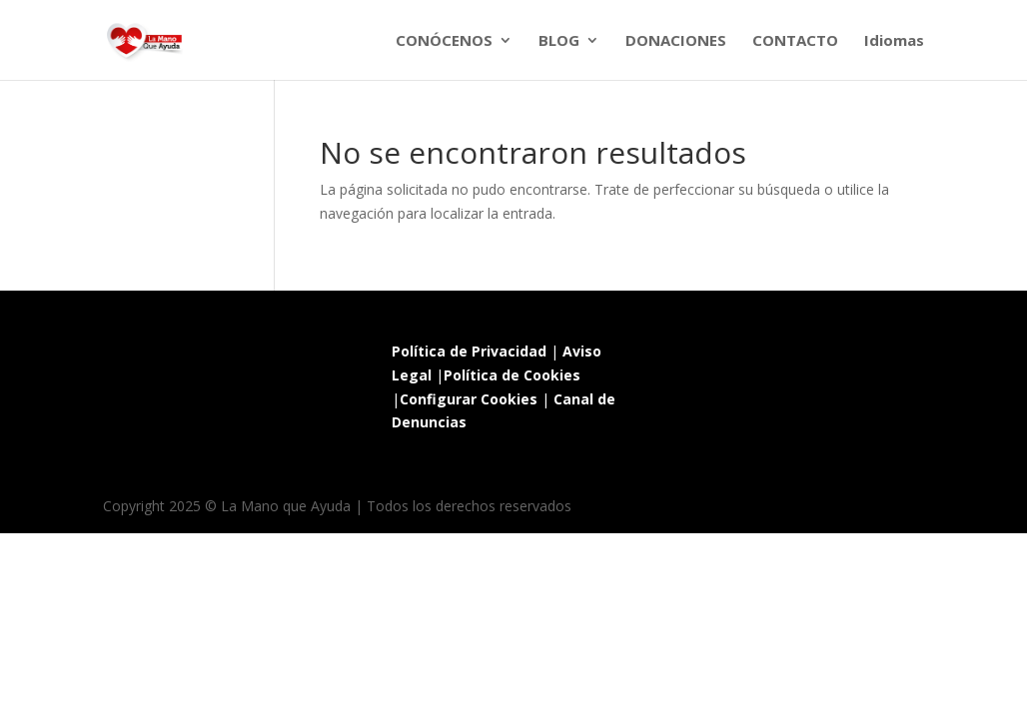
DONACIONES (675, 41)
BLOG (558, 41)
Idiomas (894, 41)
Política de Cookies (512, 374)
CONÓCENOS (444, 41)
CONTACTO (795, 41)
